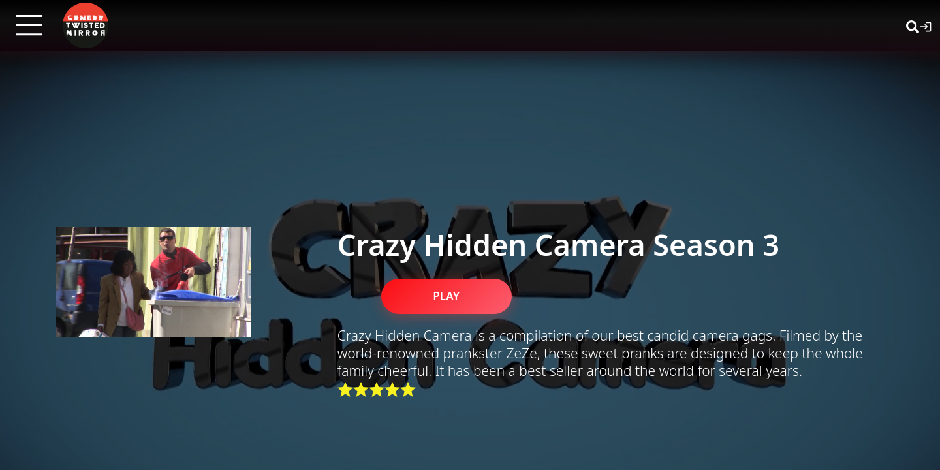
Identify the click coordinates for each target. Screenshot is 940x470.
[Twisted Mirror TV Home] (85, 25)
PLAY (446, 296)
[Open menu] (29, 25)
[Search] (912, 25)
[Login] (925, 25)
